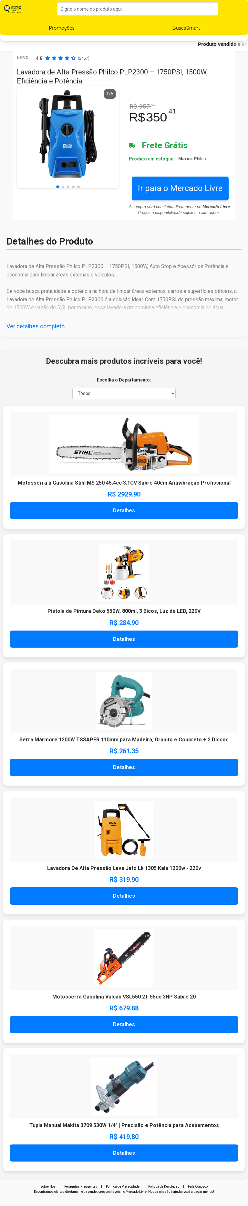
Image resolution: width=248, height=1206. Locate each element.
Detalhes (124, 510)
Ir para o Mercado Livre (180, 188)
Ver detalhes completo (35, 326)
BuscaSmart (186, 28)
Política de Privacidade (123, 1186)
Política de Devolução (163, 1186)
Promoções (61, 28)
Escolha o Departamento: (124, 379)
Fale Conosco (198, 1186)
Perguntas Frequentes (80, 1186)
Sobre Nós (48, 1186)
